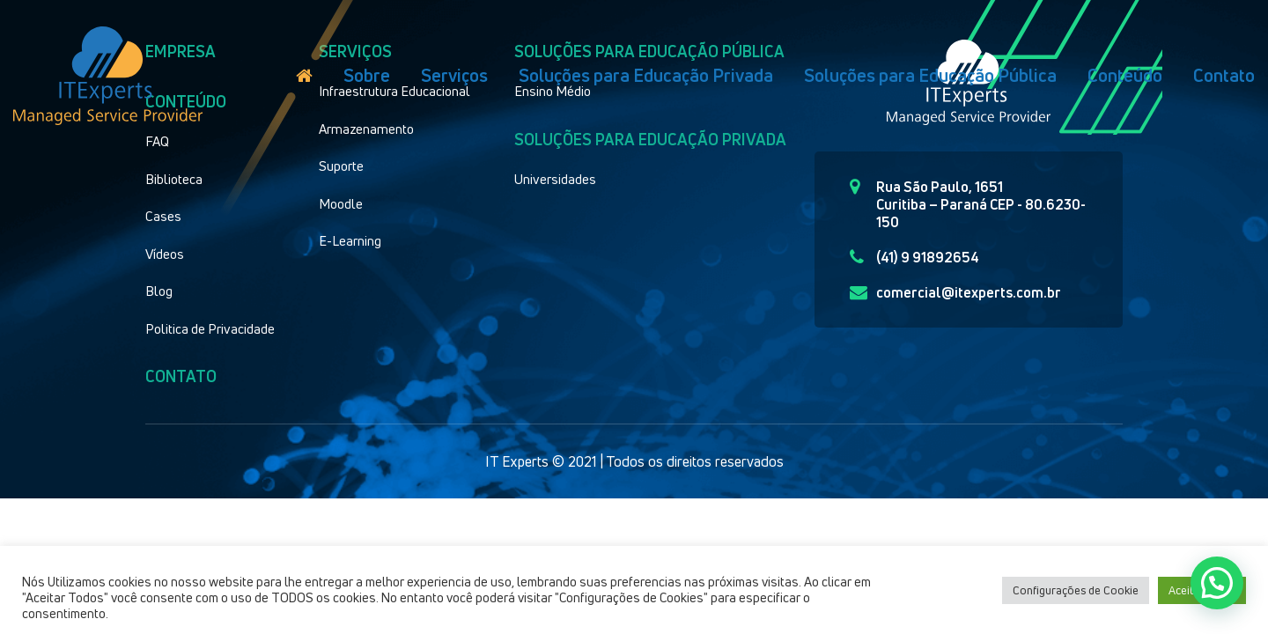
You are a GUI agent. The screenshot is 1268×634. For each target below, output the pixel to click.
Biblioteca (174, 179)
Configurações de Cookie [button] (1076, 590)
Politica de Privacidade (210, 328)
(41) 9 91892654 (914, 257)
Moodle (341, 203)
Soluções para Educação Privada (646, 75)
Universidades (555, 179)
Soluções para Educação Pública (930, 75)
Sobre (366, 75)
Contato (1224, 75)
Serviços (454, 75)
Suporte (341, 165)
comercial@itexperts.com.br (955, 292)
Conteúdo (1124, 75)
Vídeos (164, 253)
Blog (159, 290)
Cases (163, 216)
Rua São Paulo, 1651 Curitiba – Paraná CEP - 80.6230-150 (968, 204)
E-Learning (350, 240)
